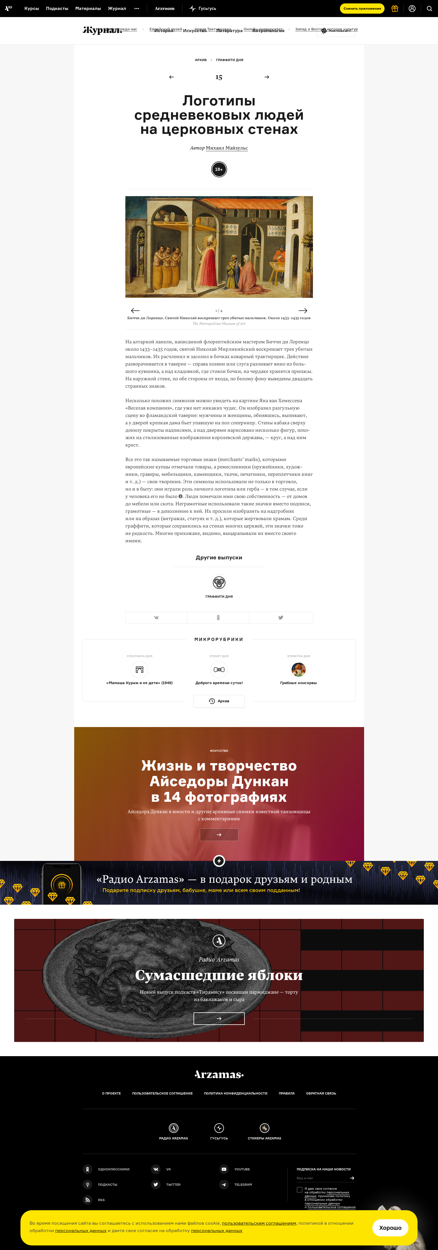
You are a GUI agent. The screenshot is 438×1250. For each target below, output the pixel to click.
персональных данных (81, 1230)
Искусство (195, 30)
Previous (135, 310)
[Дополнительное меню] (136, 8)
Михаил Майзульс (227, 148)
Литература (229, 30)
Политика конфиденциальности (235, 1093)
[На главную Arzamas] (8, 8)
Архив (201, 60)
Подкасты (57, 8)
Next (303, 310)
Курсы (31, 8)
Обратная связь (321, 1093)
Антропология (268, 30)
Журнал (117, 8)
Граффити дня (229, 60)
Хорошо (390, 1228)
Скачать (362, 8)
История (163, 30)
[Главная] (219, 1074)
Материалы (88, 8)
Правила (287, 1093)
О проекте (111, 1093)
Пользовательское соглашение (162, 1093)
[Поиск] (429, 8)
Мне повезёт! (340, 31)
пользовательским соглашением (259, 1223)
